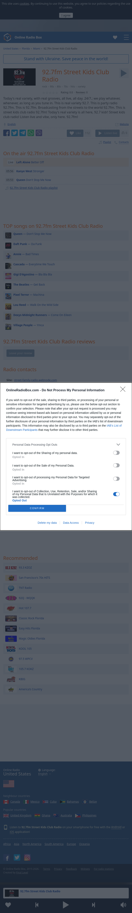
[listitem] (66, 444)
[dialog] (66, 456)
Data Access (71, 522)
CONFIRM (37, 508)
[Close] (124, 390)
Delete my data (47, 522)
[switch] (116, 453)
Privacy (89, 522)
